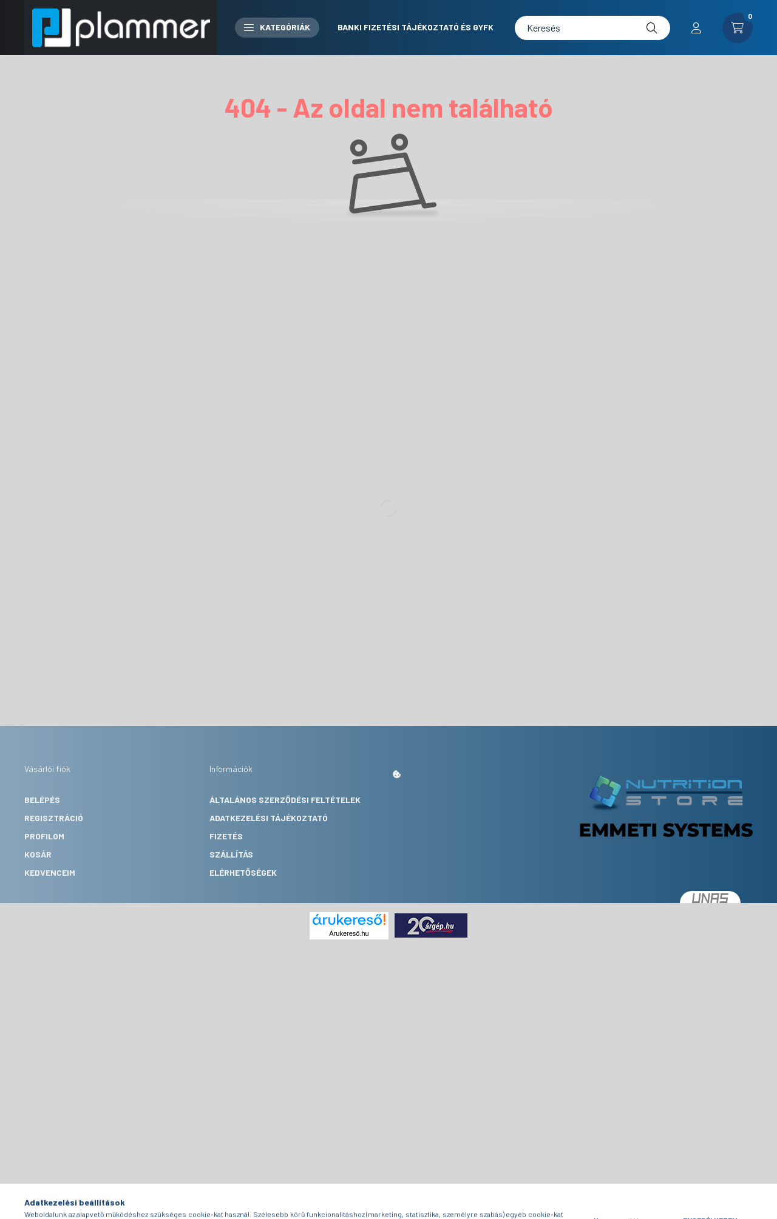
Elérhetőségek (243, 872)
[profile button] (696, 28)
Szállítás (231, 854)
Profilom (44, 836)
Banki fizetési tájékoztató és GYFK (416, 27)
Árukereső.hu (348, 933)
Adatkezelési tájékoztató (268, 818)
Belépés (42, 799)
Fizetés (226, 836)
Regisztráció (53, 818)
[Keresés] (592, 28)
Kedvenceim (49, 872)
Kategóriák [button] (277, 27)
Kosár (38, 854)
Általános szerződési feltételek (285, 799)
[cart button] (737, 28)
